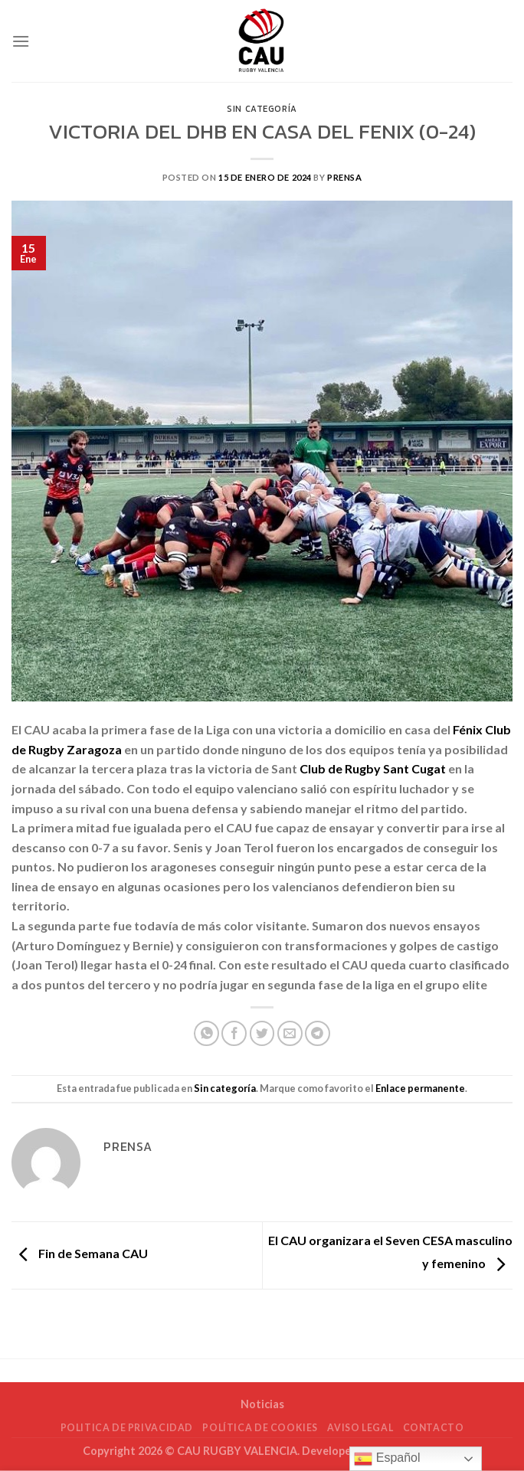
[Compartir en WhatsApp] (206, 1033)
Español (387, 1459)
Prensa (344, 177)
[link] (373, 768)
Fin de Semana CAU (79, 1253)
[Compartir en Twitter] (262, 1033)
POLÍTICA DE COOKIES (260, 1427)
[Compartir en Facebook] (234, 1033)
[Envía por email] (290, 1033)
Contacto (433, 1427)
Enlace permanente (420, 1088)
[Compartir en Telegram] (317, 1033)
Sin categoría (261, 109)
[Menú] (20, 41)
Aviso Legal (360, 1427)
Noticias (262, 1404)
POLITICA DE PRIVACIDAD (127, 1427)
